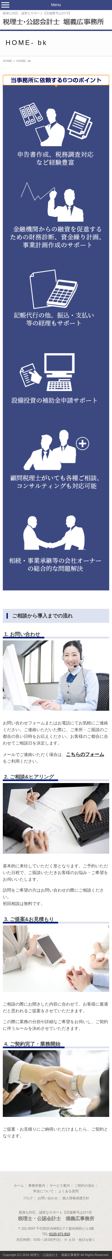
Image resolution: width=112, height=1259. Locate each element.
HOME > (9, 61)
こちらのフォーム (85, 754)
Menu (56, 5)
